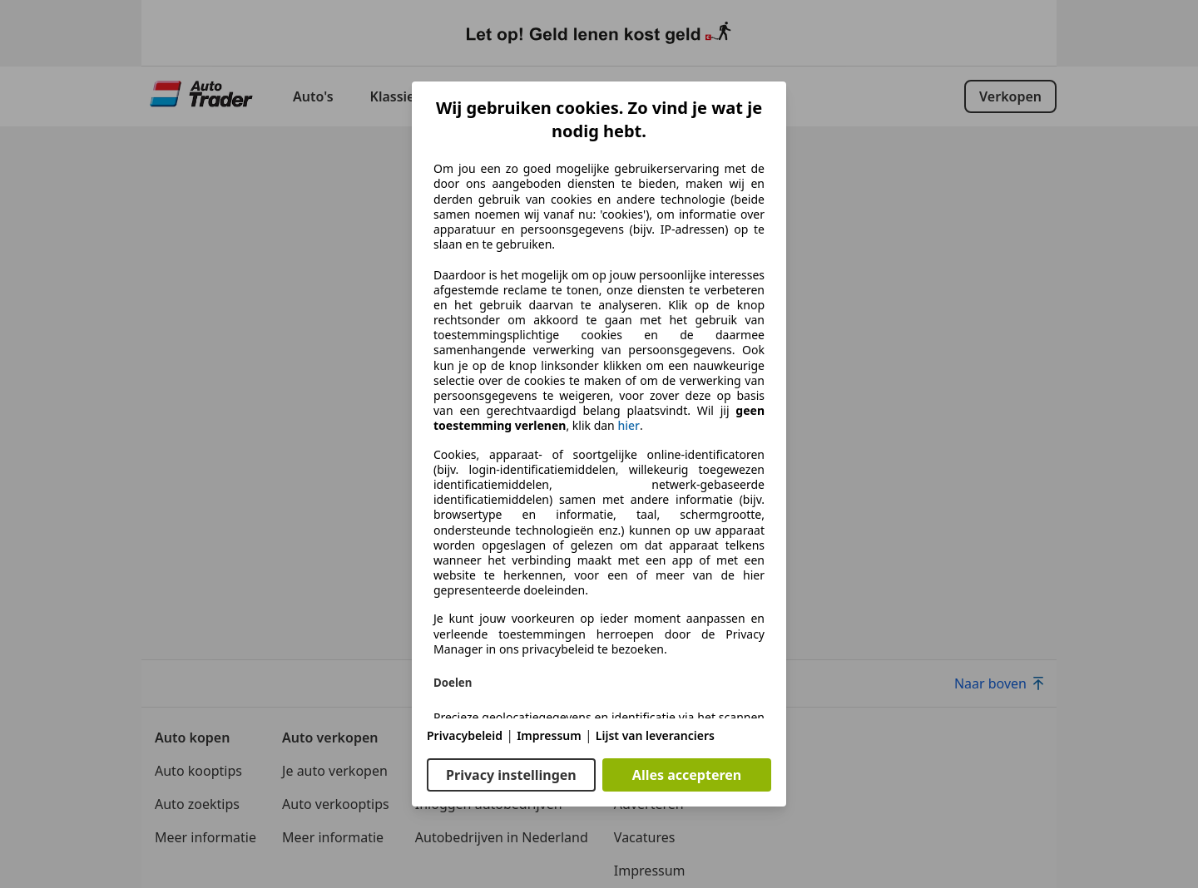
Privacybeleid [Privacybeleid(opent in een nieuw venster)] (464, 735)
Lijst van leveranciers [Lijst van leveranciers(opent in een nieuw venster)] (655, 735)
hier (628, 425)
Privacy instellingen (511, 775)
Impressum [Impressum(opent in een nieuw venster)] (549, 735)
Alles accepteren (686, 775)
